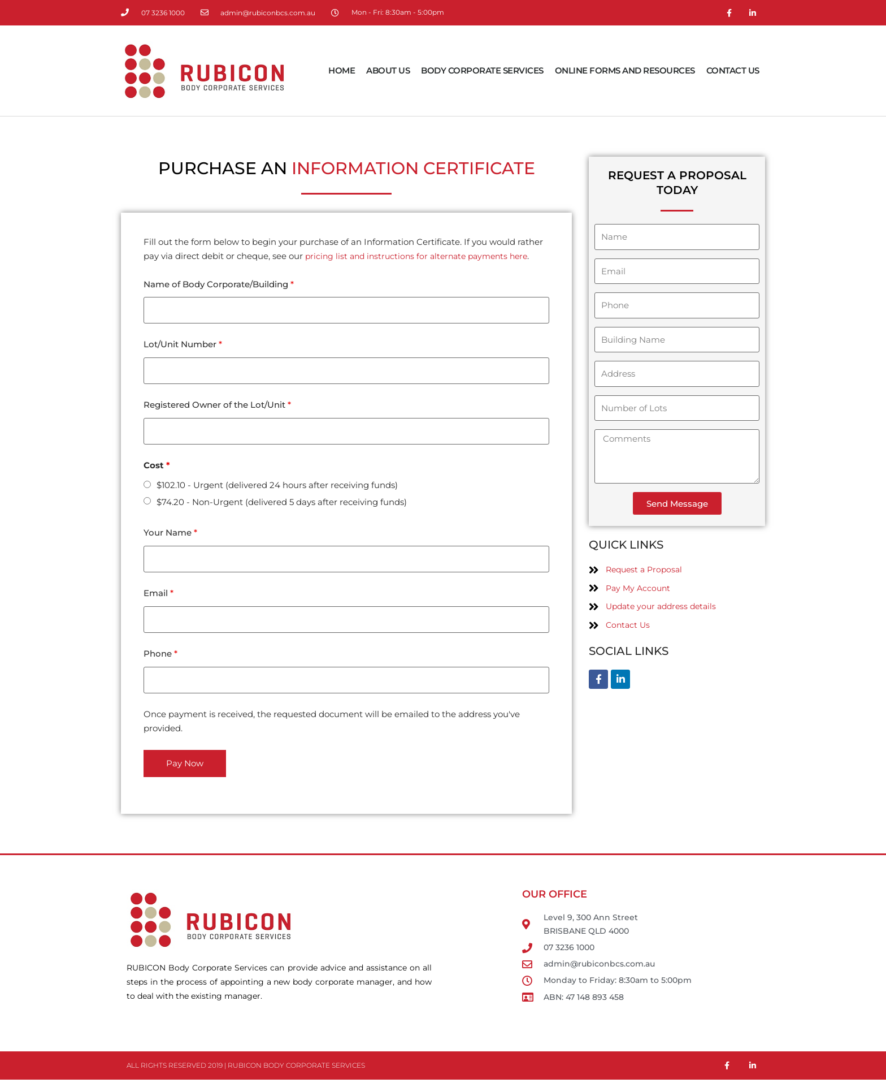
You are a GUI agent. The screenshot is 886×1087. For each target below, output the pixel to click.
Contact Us (732, 70)
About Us (388, 70)
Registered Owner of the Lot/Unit (217, 407)
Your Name (170, 536)
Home (341, 70)
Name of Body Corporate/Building (219, 284)
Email (158, 598)
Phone (160, 659)
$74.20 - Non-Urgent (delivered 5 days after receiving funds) (282, 505)
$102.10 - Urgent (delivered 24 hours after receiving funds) (277, 488)
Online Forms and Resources (625, 70)
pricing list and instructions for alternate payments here (422, 256)
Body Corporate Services (482, 70)
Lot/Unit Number (183, 345)
